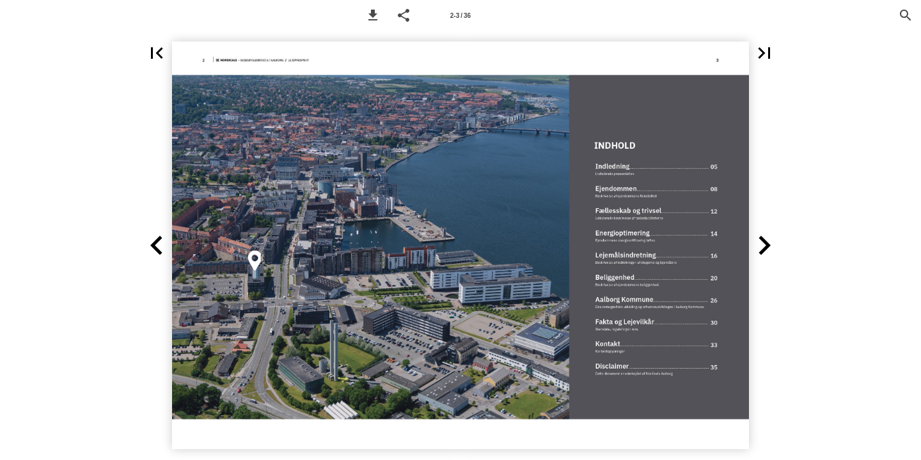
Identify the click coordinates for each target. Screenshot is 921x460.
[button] (373, 15)
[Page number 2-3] (460, 15)
